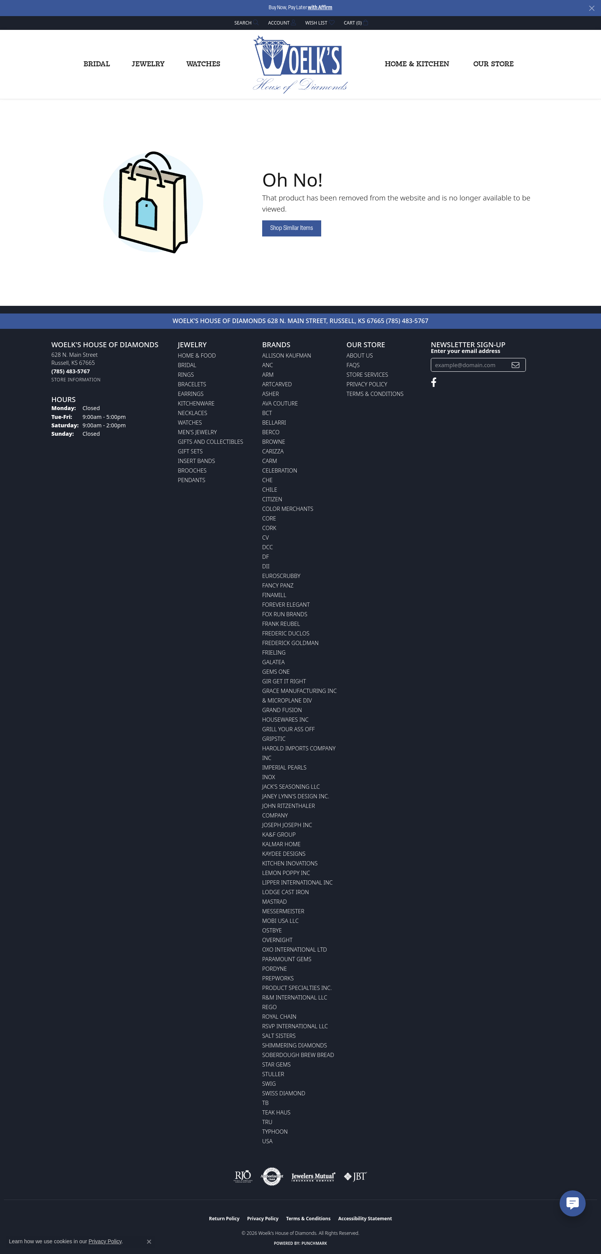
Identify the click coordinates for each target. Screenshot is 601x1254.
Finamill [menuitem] (274, 595)
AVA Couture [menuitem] (280, 403)
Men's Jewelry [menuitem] (197, 432)
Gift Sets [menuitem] (190, 451)
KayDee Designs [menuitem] (283, 853)
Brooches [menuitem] (192, 470)
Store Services (367, 374)
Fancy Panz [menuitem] (278, 585)
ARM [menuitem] (268, 374)
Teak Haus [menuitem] (276, 1112)
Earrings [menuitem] (191, 393)
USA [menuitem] (267, 1141)
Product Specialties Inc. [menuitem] (297, 987)
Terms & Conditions (375, 393)
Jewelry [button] (148, 64)
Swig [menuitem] (269, 1083)
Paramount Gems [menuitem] (286, 959)
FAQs (353, 365)
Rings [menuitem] (186, 374)
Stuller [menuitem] (273, 1074)
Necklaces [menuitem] (192, 413)
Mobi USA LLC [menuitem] (280, 920)
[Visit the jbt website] (355, 1176)
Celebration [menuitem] (279, 470)
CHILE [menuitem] (269, 489)
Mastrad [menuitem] (274, 901)
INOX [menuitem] (268, 777)
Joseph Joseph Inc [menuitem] (287, 825)
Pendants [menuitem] (191, 480)
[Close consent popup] (149, 1241)
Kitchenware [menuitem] (196, 403)
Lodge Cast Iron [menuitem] (285, 892)
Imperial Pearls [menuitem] (284, 767)
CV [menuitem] (265, 537)
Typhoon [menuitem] (275, 1131)
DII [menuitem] (265, 566)
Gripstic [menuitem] (274, 738)
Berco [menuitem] (270, 432)
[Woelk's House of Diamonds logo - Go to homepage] (300, 64)
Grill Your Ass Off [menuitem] (288, 729)
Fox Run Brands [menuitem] (284, 614)
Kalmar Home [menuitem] (281, 844)
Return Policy (224, 1218)
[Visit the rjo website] (243, 1176)
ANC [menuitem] (267, 365)
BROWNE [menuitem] (273, 441)
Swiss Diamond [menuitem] (283, 1093)
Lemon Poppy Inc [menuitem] (286, 872)
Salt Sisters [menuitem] (279, 1035)
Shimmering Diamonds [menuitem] (294, 1045)
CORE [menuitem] (269, 518)
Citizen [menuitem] (272, 499)
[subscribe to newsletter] (515, 365)
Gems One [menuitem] (276, 671)
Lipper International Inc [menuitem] (297, 882)
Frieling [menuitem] (274, 652)
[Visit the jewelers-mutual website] (313, 1176)
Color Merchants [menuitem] (287, 508)
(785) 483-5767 (407, 321)
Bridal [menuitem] (187, 365)
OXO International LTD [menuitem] (294, 949)
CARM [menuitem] (269, 461)
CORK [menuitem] (269, 528)
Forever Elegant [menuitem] (286, 604)
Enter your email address (465, 351)
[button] (246, 23)
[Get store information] (76, 379)
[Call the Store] (70, 371)
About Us (359, 355)
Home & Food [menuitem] (197, 355)
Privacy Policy (366, 384)
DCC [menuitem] (267, 547)
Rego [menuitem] (269, 1007)
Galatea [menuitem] (273, 662)
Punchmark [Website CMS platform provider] (314, 1243)
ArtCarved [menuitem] (277, 384)
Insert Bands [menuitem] (196, 461)
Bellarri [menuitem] (274, 422)
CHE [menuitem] (267, 480)
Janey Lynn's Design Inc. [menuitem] (295, 796)
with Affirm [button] (320, 8)
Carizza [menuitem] (273, 451)
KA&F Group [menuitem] (279, 834)
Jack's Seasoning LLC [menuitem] (291, 786)
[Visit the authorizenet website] (272, 1176)
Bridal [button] (97, 64)
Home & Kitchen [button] (417, 64)
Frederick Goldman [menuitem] (290, 643)
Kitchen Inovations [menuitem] (290, 863)
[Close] (591, 8)
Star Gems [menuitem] (276, 1064)
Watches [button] (203, 64)
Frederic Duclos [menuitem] (285, 633)
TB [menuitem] (265, 1102)
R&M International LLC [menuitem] (294, 997)
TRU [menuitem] (267, 1122)
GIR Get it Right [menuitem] (284, 681)
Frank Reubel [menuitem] (281, 623)
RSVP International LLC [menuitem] (295, 1026)
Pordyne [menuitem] (274, 968)
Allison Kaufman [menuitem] (286, 355)
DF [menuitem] (265, 556)
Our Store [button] (493, 64)
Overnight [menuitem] (277, 940)
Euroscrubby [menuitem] (281, 575)
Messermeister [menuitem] (283, 911)
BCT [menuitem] (267, 413)
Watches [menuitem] (190, 422)
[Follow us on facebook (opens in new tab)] (434, 382)
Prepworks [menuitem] (278, 978)
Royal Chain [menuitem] (279, 1016)
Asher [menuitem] (270, 393)
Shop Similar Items (291, 228)
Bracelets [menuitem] (192, 384)
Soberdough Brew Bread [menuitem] (298, 1055)
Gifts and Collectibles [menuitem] (210, 441)
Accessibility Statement (365, 1218)
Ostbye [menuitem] (272, 930)
